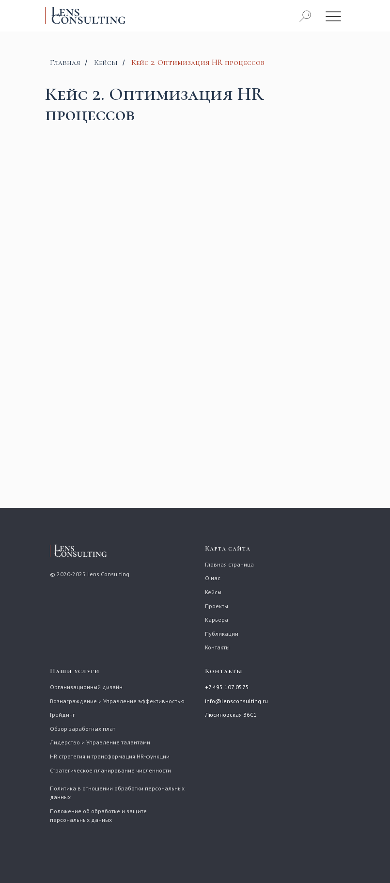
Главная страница (229, 564)
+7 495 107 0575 (227, 687)
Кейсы (106, 62)
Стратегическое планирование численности (110, 770)
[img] (333, 16)
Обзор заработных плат (82, 728)
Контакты (217, 647)
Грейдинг (62, 714)
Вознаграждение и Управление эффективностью (117, 701)
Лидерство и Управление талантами (100, 742)
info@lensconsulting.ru (236, 701)
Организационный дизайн (86, 687)
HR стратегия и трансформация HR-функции (110, 756)
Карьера (216, 619)
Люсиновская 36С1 (231, 714)
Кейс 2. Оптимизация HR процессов (198, 62)
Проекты (216, 606)
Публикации (221, 633)
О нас (212, 578)
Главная (65, 62)
